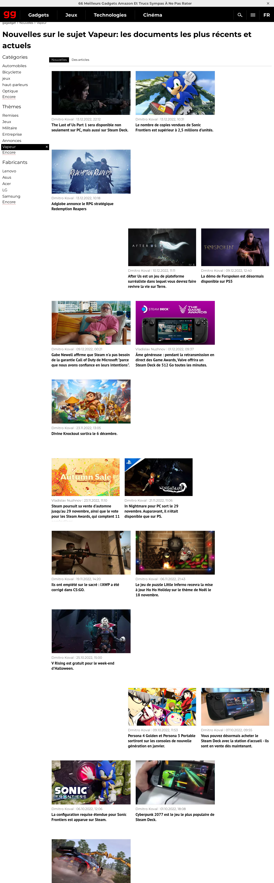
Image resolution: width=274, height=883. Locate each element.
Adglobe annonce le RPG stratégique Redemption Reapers (231, 122)
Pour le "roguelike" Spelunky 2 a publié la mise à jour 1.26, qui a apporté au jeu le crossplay (85, 707)
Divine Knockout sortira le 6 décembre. (233, 265)
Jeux (71, 15)
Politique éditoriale (20, 842)
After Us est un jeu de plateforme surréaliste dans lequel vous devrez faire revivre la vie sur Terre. (162, 197)
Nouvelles (26, 23)
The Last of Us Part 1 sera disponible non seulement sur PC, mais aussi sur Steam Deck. (82, 124)
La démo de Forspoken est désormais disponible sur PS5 (232, 194)
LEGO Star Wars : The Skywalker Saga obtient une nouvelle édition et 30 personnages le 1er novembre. (232, 780)
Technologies (110, 15)
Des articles (80, 60)
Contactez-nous (17, 852)
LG (4, 190)
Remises (10, 115)
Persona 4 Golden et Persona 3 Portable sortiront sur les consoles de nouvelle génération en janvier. (161, 488)
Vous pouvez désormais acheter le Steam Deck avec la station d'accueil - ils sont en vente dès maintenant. (235, 488)
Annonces (11, 140)
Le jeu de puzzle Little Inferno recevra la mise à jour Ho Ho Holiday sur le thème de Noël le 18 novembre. (160, 416)
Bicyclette (11, 72)
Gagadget (10, 14)
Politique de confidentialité (27, 858)
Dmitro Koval (62, 113)
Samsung (11, 196)
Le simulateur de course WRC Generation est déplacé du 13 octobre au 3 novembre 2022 (234, 561)
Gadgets (38, 15)
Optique (10, 91)
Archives (149, 816)
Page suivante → (143, 805)
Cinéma (152, 15)
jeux (6, 78)
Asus (6, 177)
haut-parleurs (15, 85)
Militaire (9, 128)
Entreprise (12, 134)
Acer (6, 183)
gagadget (9, 23)
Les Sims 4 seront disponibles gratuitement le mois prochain (153, 777)
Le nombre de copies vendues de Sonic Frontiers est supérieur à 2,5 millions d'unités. (158, 124)
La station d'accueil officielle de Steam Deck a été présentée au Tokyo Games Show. (232, 707)
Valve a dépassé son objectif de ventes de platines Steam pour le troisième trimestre (158, 707)
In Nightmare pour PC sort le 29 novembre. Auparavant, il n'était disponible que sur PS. (151, 343)
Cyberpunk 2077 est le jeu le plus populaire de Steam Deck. (154, 559)
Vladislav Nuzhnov (141, 259)
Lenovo (9, 171)
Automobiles (14, 66)
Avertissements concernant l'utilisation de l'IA (42, 847)
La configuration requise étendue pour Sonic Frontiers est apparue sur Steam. (84, 559)
